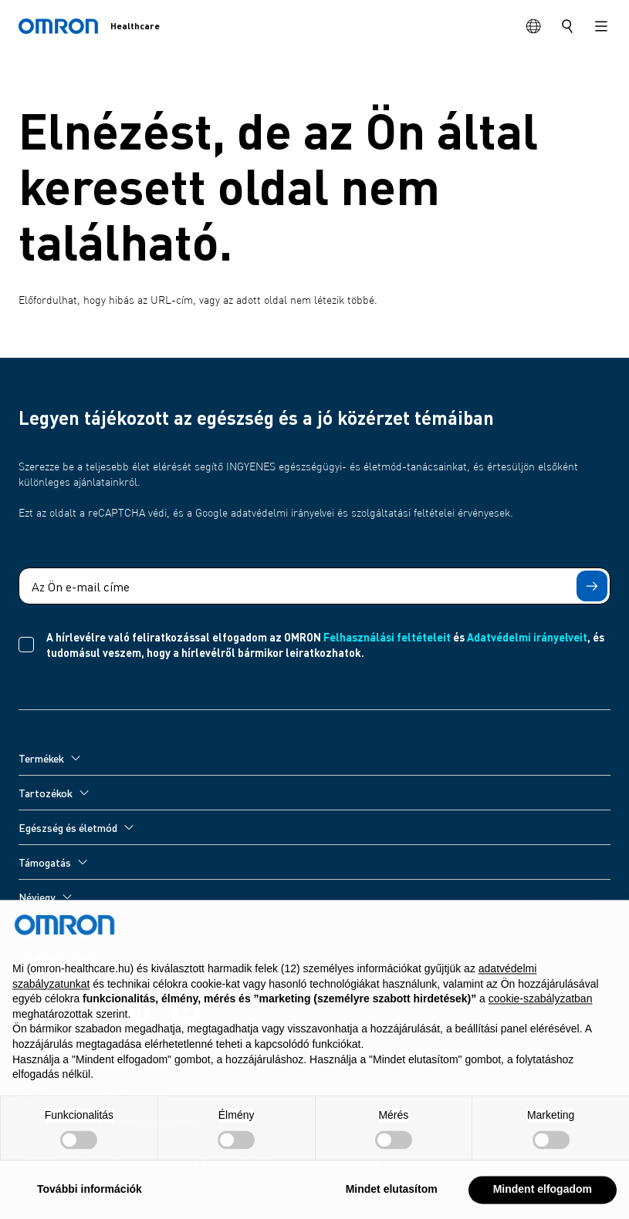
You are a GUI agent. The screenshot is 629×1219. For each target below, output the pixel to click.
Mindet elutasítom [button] (392, 1195)
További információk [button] (89, 1195)
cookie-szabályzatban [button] (541, 1004)
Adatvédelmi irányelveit (527, 637)
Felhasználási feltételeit (387, 637)
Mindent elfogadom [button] (542, 1195)
